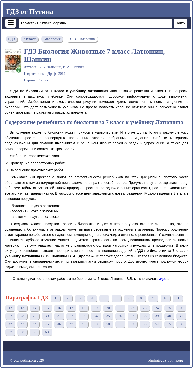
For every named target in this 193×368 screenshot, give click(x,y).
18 (83, 308)
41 (181, 316)
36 (120, 316)
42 (10, 324)
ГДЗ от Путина (29, 11)
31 (59, 316)
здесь (163, 279)
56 (181, 324)
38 (145, 316)
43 (22, 324)
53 (145, 324)
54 (157, 324)
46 (59, 324)
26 (181, 308)
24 (157, 308)
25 (169, 308)
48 (83, 324)
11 (177, 298)
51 (120, 324)
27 (10, 316)
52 (132, 324)
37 (132, 316)
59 (34, 332)
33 (83, 316)
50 (108, 324)
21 (120, 308)
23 (145, 308)
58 (22, 332)
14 (34, 308)
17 (71, 308)
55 (169, 324)
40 (169, 316)
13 (22, 308)
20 (108, 308)
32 (71, 316)
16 (59, 308)
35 (108, 316)
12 (10, 308)
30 (47, 316)
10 (165, 298)
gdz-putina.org (24, 360)
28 (22, 316)
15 (47, 308)
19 (96, 308)
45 (47, 324)
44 (34, 324)
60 (47, 332)
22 (132, 308)
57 (10, 332)
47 (71, 324)
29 (34, 316)
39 (157, 316)
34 (96, 316)
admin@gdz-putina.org (165, 360)
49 (96, 324)
